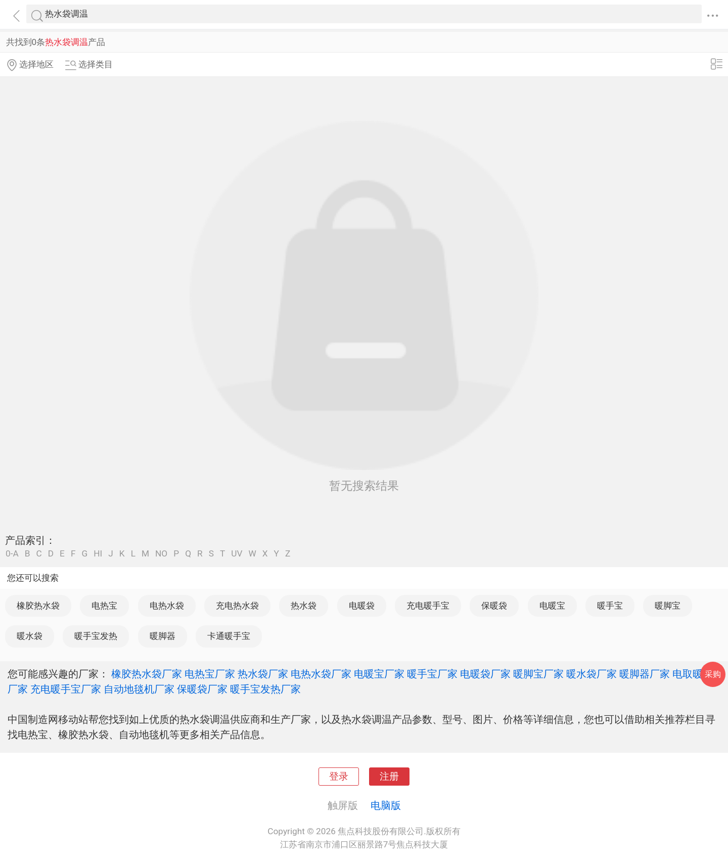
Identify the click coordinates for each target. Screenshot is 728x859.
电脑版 (386, 805)
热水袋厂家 (263, 674)
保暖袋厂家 (202, 689)
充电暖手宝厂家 (65, 689)
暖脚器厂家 (644, 674)
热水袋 (303, 605)
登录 (338, 776)
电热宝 (104, 605)
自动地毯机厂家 (139, 689)
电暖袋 (362, 605)
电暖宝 (552, 605)
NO (161, 553)
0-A (12, 553)
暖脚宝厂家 (538, 674)
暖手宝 (610, 605)
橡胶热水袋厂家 (146, 674)
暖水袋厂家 (591, 674)
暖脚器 (162, 636)
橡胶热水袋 (38, 605)
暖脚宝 (667, 605)
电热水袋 (167, 605)
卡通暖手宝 (228, 636)
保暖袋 (494, 605)
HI (98, 553)
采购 (713, 674)
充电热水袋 (237, 605)
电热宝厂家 (210, 674)
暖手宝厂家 (432, 674)
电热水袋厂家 (321, 674)
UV (236, 553)
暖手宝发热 (95, 636)
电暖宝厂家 (379, 674)
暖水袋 (29, 636)
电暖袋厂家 (485, 674)
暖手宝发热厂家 (265, 689)
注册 (389, 776)
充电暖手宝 (427, 605)
